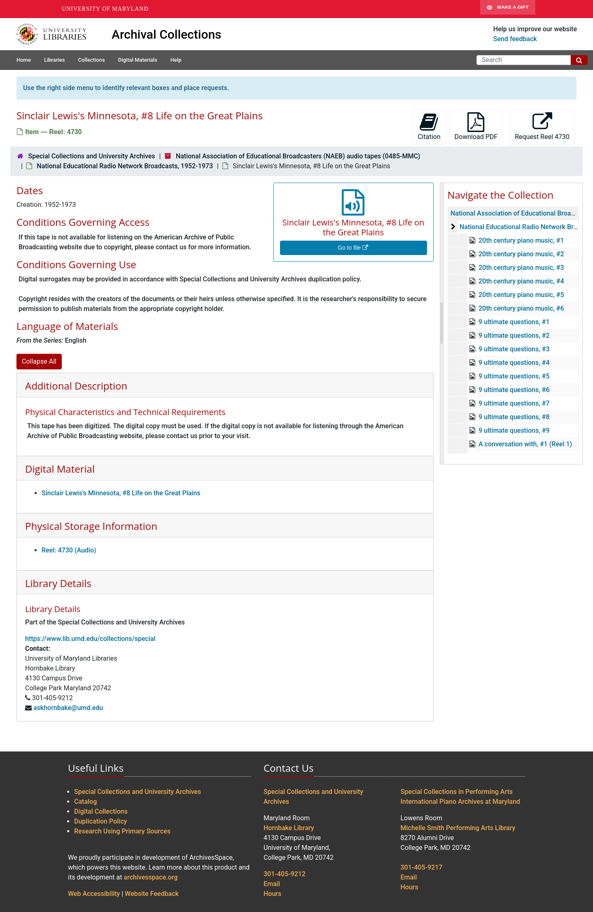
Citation (429, 126)
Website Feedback (152, 894)
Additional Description (76, 385)
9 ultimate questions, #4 (513, 363)
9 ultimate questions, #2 (513, 335)
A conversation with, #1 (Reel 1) (525, 444)
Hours (272, 894)
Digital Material (60, 469)
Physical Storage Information (91, 526)
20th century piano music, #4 (521, 281)
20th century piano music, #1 (521, 240)
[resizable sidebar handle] (442, 323)
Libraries (54, 60)
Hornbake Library (289, 828)
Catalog (85, 801)
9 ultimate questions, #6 (513, 390)
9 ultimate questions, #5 (513, 376)
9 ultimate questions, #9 (513, 430)
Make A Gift (508, 9)
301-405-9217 (422, 867)
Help (176, 60)
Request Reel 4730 (542, 126)
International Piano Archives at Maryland (460, 801)
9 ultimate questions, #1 (513, 322)
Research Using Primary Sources (122, 831)
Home (23, 60)
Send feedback (515, 39)
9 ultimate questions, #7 (513, 403)
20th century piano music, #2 (521, 254)
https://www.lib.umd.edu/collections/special (90, 639)
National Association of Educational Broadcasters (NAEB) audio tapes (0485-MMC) (298, 156)
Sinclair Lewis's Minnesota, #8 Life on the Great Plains (121, 493)
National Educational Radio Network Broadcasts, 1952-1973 (125, 166)
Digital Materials (137, 60)
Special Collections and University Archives (91, 156)
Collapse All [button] (39, 361)
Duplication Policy (100, 821)
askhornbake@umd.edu (68, 708)
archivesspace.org (150, 877)
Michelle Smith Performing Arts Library (458, 828)
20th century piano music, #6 (521, 308)
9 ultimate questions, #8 (513, 417)
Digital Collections (101, 811)
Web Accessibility (94, 894)
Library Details (58, 583)
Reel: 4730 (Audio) (69, 550)
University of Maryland (105, 9)
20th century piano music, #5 (521, 295)
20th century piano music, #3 (521, 268)
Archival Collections (167, 34)
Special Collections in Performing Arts (457, 792)
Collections (91, 60)
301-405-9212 (285, 874)
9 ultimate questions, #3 (513, 349)
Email (272, 884)
